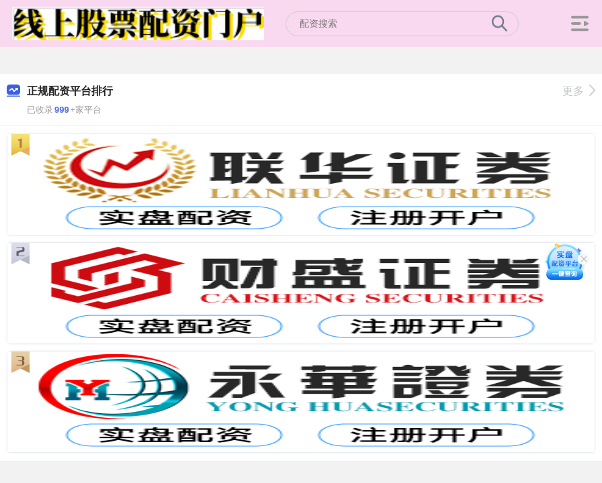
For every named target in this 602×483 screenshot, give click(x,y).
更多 (578, 91)
